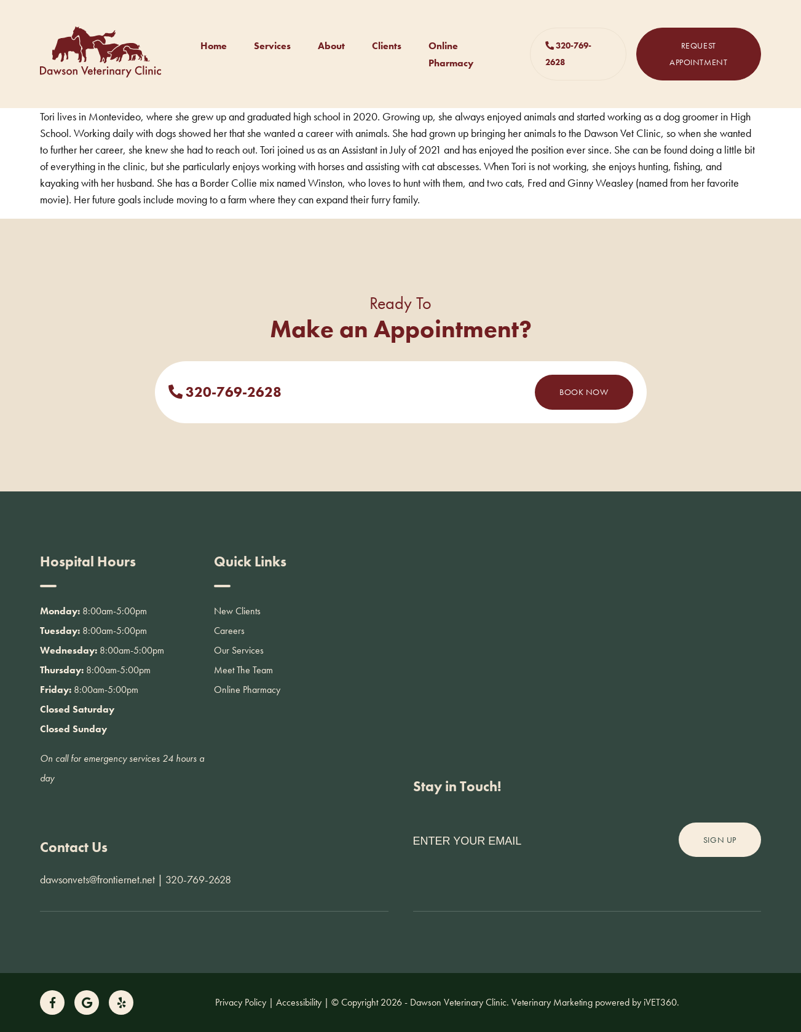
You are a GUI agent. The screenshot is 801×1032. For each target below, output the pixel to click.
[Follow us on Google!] (86, 1002)
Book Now (583, 391)
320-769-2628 (568, 54)
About (331, 45)
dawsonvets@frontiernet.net (97, 879)
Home (213, 45)
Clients (386, 45)
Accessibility (299, 1002)
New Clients (237, 610)
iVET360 (660, 1002)
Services (272, 45)
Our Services (239, 650)
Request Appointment (698, 54)
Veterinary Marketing (552, 1002)
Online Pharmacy (247, 689)
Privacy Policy (240, 1002)
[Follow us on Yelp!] (121, 1002)
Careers (229, 630)
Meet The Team (243, 669)
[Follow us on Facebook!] (52, 1002)
